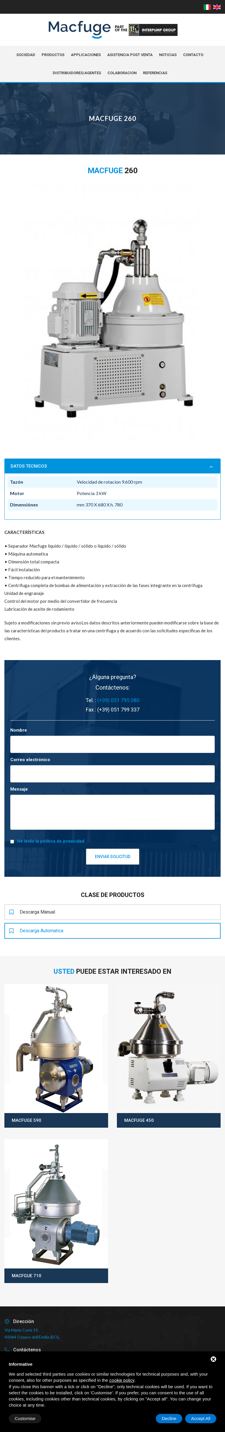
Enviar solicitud (112, 856)
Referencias (155, 73)
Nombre (18, 730)
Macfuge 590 (26, 1120)
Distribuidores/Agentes (77, 73)
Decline (169, 1418)
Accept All (200, 1418)
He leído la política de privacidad (50, 841)
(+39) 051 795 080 (118, 700)
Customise (25, 1418)
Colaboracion (122, 73)
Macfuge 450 (139, 1120)
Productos (53, 55)
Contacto (193, 55)
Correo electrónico (30, 759)
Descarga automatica (36, 930)
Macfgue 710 (26, 1275)
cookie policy (121, 1380)
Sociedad (25, 55)
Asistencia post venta (130, 55)
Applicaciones (86, 55)
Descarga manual (32, 912)
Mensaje (19, 789)
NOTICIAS (168, 55)
